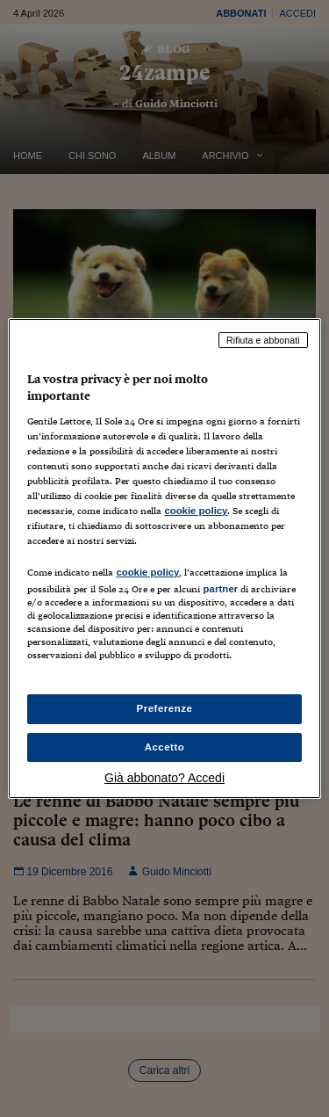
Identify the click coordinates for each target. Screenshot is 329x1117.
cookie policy (195, 510)
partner (220, 589)
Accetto (165, 747)
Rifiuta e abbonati (263, 340)
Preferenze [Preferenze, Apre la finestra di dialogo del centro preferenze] (165, 708)
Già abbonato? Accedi (164, 778)
